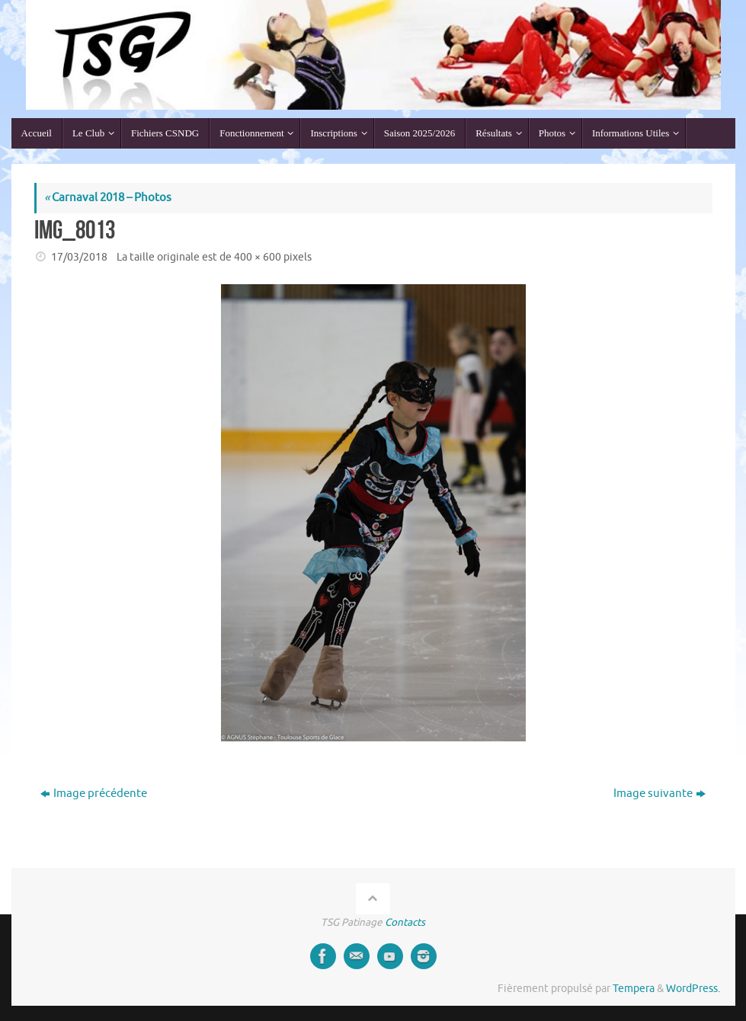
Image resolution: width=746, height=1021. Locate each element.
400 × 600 (257, 257)
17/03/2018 (79, 257)
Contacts (405, 922)
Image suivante (659, 793)
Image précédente (93, 793)
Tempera (634, 988)
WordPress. (693, 988)
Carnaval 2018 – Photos (107, 197)
